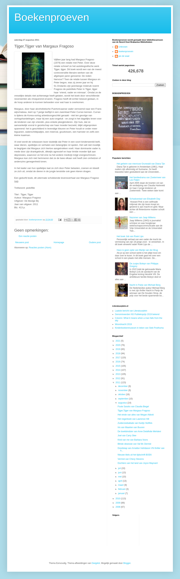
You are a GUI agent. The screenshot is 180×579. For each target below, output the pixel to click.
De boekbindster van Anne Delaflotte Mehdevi (139, 431)
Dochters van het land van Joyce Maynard (138, 463)
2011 (118, 382)
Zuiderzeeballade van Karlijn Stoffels (135, 423)
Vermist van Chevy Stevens (131, 459)
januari (121, 493)
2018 (118, 353)
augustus (122, 403)
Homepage (59, 242)
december (123, 386)
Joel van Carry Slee (127, 435)
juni (120, 472)
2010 (118, 498)
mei (120, 476)
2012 (118, 378)
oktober (122, 394)
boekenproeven (126, 51)
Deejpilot (96, 563)
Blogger (127, 563)
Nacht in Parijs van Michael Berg (145, 285)
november (123, 390)
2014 (118, 370)
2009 (118, 503)
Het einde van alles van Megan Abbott (136, 414)
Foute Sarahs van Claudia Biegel (133, 406)
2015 (118, 366)
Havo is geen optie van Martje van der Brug (137, 250)
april (120, 481)
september (123, 398)
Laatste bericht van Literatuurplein (131, 311)
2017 (118, 357)
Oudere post (95, 242)
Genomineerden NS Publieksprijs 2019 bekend (137, 314)
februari (122, 489)
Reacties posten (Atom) (40, 247)
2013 (118, 374)
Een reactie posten (28, 236)
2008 (118, 507)
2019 (118, 349)
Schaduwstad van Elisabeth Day (145, 199)
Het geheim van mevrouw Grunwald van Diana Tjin (141, 164)
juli (119, 468)
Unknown (123, 47)
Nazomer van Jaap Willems (143, 217)
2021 (118, 341)
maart (121, 485)
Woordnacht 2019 (123, 324)
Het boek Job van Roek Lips (130, 236)
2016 (118, 361)
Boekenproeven (51, 17)
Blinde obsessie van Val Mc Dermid (134, 444)
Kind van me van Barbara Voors (133, 440)
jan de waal (124, 56)
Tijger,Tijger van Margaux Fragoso (134, 410)
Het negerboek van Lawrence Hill (133, 419)
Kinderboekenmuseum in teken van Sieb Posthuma (139, 328)
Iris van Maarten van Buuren (131, 427)
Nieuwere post (22, 242)
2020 (118, 345)
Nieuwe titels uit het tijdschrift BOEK (135, 455)
